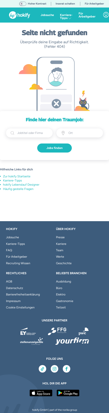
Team (59, 250)
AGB (9, 281)
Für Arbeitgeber (87, 15)
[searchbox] (32, 132)
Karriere (61, 244)
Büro (59, 288)
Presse (60, 237)
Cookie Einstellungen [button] (20, 307)
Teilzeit (61, 307)
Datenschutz (14, 288)
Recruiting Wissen (18, 263)
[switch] (22, 4)
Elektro (60, 294)
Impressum (13, 301)
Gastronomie (64, 301)
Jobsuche (47, 15)
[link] (106, 15)
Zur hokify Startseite (16, 176)
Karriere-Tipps (12, 180)
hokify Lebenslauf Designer (21, 184)
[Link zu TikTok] (42, 369)
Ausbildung (63, 281)
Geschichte (64, 263)
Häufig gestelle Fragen (18, 189)
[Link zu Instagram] (54, 369)
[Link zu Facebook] (66, 369)
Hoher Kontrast (37, 3)
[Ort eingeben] (83, 132)
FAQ (9, 250)
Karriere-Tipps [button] (66, 16)
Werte (60, 256)
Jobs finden (54, 148)
